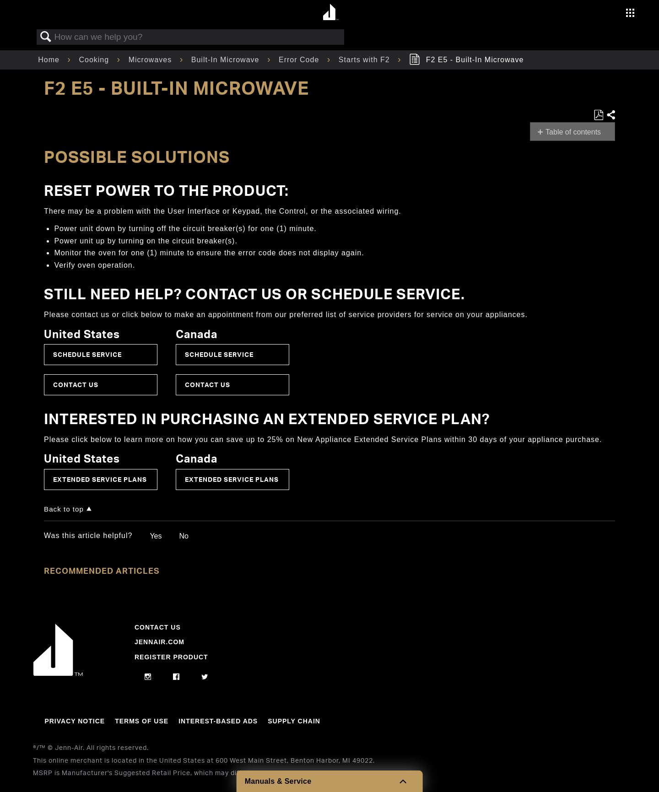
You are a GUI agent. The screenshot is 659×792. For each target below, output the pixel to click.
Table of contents (573, 132)
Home (50, 60)
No (183, 536)
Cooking (95, 60)
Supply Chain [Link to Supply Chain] (294, 721)
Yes (156, 536)
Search (46, 37)
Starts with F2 (365, 60)
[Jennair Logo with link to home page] (58, 673)
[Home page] (331, 13)
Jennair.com (159, 642)
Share (610, 115)
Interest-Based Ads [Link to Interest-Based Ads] (218, 721)
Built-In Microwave (226, 60)
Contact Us (75, 384)
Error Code (300, 60)
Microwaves (151, 60)
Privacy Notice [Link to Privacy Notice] (74, 721)
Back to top (64, 509)
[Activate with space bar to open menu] (630, 14)
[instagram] (148, 677)
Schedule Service (87, 354)
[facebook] (176, 677)
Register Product (171, 657)
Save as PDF (598, 115)
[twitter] (205, 677)
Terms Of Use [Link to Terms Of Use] (141, 721)
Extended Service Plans (100, 479)
